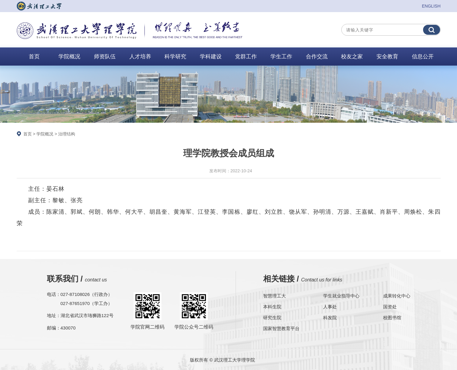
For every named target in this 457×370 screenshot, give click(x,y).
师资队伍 (105, 57)
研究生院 (272, 317)
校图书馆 (392, 317)
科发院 (330, 317)
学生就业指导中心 (341, 295)
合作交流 (317, 57)
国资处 (390, 306)
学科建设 (211, 57)
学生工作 (281, 57)
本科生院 (272, 306)
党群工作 (246, 57)
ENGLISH (431, 6)
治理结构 (66, 133)
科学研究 (175, 57)
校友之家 (352, 57)
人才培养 (140, 57)
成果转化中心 (396, 295)
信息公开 (423, 57)
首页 (34, 57)
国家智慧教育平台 (281, 328)
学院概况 (69, 57)
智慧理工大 (274, 295)
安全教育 (387, 57)
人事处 (330, 306)
